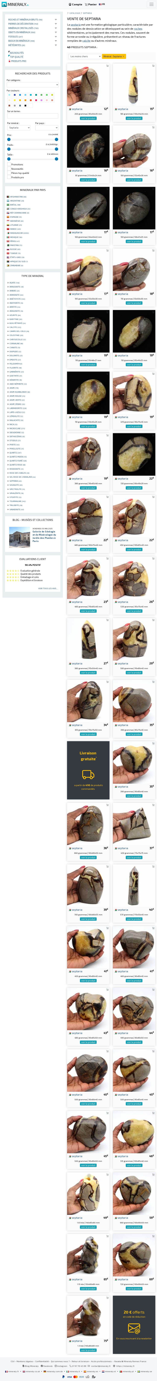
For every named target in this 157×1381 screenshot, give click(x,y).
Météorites (16, 45)
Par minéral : (13, 123)
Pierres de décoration (23, 23)
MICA (13, 424)
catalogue (74, 13)
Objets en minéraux (21, 32)
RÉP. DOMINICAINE (19, 212)
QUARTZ (15, 452)
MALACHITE (16, 420)
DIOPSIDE (15, 351)
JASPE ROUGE (17, 396)
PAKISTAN (16, 245)
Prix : (9, 135)
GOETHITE (16, 375)
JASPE (14, 388)
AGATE (14, 282)
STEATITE (15, 497)
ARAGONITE (16, 311)
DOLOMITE (16, 355)
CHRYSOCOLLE (18, 339)
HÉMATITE (16, 380)
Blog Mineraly (30, 1366)
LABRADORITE (18, 408)
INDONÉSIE (16, 221)
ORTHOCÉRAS (17, 436)
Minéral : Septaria (114, 56)
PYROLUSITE (17, 448)
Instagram (61, 1366)
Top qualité (15, 56)
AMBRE (14, 290)
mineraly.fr (12, 1371)
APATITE (15, 307)
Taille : (10, 154)
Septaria (87, 13)
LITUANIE (16, 225)
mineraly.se (144, 1371)
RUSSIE (15, 249)
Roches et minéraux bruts (25, 19)
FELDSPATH (16, 363)
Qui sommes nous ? (60, 1361)
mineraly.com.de (53, 1371)
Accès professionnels (101, 1361)
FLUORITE (16, 367)
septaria (75, 108)
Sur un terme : (14, 111)
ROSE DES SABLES (19, 473)
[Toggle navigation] (151, 4)
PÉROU (15, 241)
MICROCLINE (17, 428)
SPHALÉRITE (16, 493)
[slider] (9, 139)
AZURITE (15, 315)
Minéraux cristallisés (23, 28)
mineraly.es (91, 1371)
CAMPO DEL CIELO (19, 331)
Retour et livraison (80, 1361)
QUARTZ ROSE (17, 464)
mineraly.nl (109, 1371)
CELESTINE (16, 335)
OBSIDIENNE (17, 432)
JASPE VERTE (17, 400)
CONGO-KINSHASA (20, 208)
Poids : (10, 145)
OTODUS (15, 440)
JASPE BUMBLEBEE (20, 392)
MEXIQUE (16, 237)
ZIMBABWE (16, 265)
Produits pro (17, 61)
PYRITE (14, 444)
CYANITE (15, 347)
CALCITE (15, 327)
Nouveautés (16, 52)
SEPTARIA (16, 481)
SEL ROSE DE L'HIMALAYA (22, 477)
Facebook (47, 1366)
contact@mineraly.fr (101, 1366)
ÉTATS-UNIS (17, 257)
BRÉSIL (15, 204)
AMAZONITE (17, 286)
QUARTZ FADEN (18, 456)
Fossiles (15, 36)
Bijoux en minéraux (21, 40)
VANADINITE (17, 509)
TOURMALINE (18, 501)
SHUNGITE (16, 485)
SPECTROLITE (17, 489)
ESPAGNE (16, 217)
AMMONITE (16, 295)
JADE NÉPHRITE (18, 384)
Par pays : (40, 123)
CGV (12, 1361)
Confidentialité (42, 1361)
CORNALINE (16, 343)
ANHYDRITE (16, 303)
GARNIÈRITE (17, 371)
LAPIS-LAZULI (17, 412)
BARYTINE (16, 319)
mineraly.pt (127, 1371)
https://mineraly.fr (125, 1366)
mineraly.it (73, 1371)
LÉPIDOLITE (16, 416)
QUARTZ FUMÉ (18, 460)
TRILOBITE (16, 505)
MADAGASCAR (19, 233)
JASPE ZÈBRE (17, 404)
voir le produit (88, 118)
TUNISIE (15, 253)
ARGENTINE (17, 200)
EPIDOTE (15, 359)
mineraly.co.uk (31, 1371)
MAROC (15, 229)
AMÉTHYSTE (17, 299)
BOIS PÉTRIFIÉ (18, 323)
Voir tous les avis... (48, 588)
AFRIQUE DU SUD (19, 261)
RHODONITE (16, 469)
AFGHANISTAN (18, 196)
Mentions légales (25, 1361)
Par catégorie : (14, 80)
